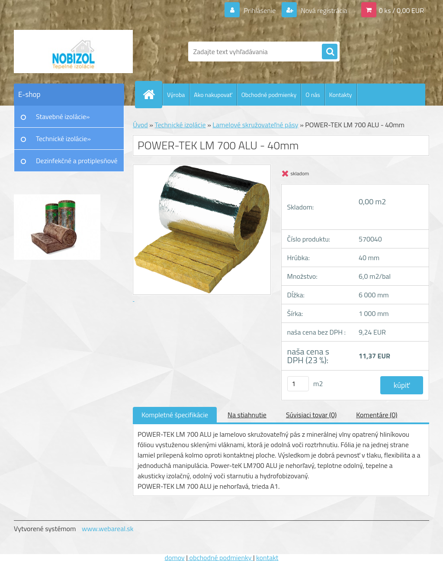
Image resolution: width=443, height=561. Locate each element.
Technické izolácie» (63, 138)
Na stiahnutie (247, 414)
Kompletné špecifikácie (174, 414)
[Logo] (73, 51)
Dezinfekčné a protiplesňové (77, 160)
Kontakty (340, 94)
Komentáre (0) (376, 414)
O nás (312, 94)
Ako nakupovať (213, 94)
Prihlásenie (259, 10)
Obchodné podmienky (269, 94)
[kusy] (298, 383)
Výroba (176, 94)
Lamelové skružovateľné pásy (255, 124)
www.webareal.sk (108, 528)
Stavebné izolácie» (63, 116)
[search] (329, 52)
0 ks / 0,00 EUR (401, 10)
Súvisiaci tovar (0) (311, 414)
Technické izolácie (179, 124)
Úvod (140, 124)
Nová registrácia (323, 10)
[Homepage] (152, 94)
